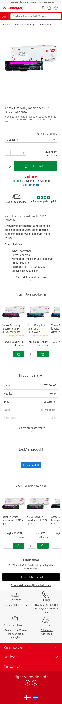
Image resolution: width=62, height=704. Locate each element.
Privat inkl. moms (42, 585)
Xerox (53, 393)
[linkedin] (34, 683)
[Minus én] (23, 152)
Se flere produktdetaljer (31, 429)
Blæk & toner (46, 24)
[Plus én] (7, 152)
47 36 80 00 (52, 605)
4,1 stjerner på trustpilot (43, 201)
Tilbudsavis (47, 630)
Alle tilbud (46, 633)
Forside (6, 24)
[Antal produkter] (15, 152)
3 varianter (12, 139)
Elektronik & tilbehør (24, 24)
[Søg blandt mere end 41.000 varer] (32, 16)
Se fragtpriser (31, 185)
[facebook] (28, 683)
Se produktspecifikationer (31, 278)
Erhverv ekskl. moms (21, 585)
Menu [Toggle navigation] (4, 16)
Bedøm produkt (31, 465)
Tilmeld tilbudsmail (31, 577)
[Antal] (7, 354)
